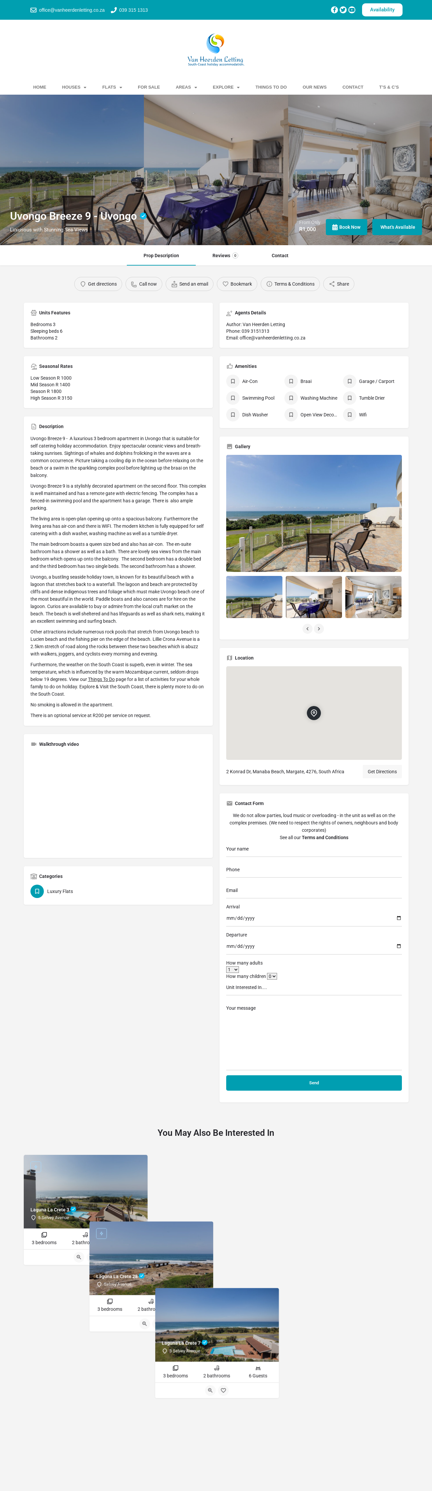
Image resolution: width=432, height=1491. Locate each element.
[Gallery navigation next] (319, 629)
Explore (226, 87)
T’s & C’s (389, 87)
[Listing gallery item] (254, 597)
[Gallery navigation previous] (308, 629)
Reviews (225, 256)
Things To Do (271, 87)
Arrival (233, 906)
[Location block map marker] (314, 713)
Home (39, 87)
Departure (236, 934)
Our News (315, 87)
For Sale (149, 87)
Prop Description (161, 255)
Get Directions (382, 771)
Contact (352, 87)
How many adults (244, 963)
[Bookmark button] (92, 1257)
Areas (186, 87)
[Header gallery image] (72, 170)
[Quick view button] (79, 1257)
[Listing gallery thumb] (314, 513)
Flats (112, 87)
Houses (74, 87)
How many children (251, 976)
